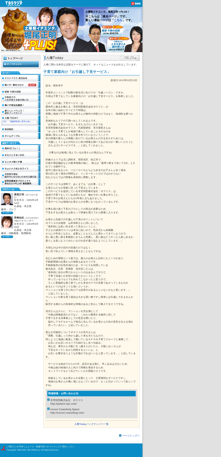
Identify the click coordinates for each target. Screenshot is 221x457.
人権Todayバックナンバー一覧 (91, 424)
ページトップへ (131, 435)
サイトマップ (53, 446)
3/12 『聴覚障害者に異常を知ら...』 (18, 121)
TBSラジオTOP (15, 446)
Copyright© (12, 450)
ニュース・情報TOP (35, 446)
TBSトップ (67, 446)
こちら (118, 20)
